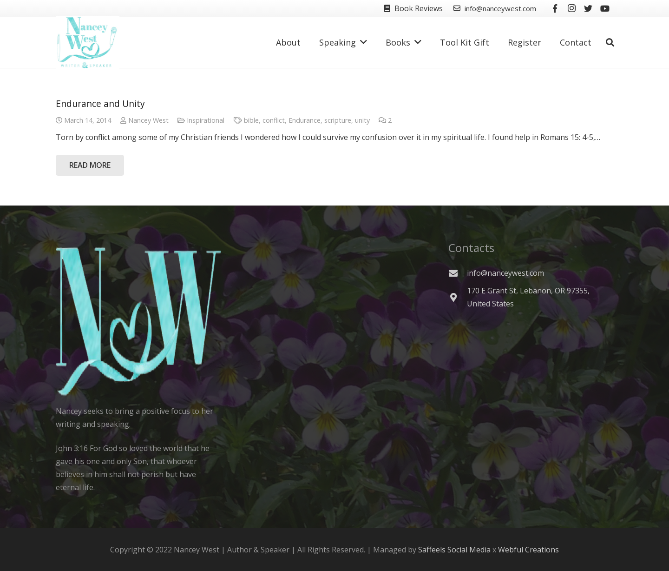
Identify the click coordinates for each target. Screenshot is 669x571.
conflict (273, 120)
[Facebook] (554, 8)
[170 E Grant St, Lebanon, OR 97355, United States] (457, 297)
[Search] (610, 42)
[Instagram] (571, 8)
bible (251, 120)
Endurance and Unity (100, 103)
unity (362, 120)
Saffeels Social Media (454, 549)
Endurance (305, 120)
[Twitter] (588, 8)
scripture (337, 120)
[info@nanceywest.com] (457, 273)
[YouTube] (605, 8)
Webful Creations (528, 549)
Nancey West (148, 120)
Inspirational (205, 120)
